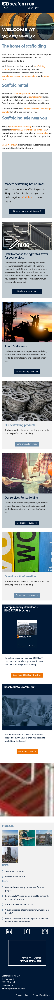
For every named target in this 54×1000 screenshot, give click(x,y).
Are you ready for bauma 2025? (19, 905)
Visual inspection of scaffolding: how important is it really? (27, 911)
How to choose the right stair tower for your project (24, 889)
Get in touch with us (27, 752)
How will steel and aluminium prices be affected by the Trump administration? (26, 920)
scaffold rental (35, 97)
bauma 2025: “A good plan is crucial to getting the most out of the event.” (27, 897)
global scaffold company (20, 127)
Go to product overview (27, 444)
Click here (27, 197)
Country (32, 8)
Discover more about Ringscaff (27, 211)
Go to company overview (27, 372)
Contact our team (10, 145)
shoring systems (30, 76)
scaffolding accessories (12, 76)
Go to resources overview (27, 595)
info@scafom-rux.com (13, 989)
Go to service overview (27, 523)
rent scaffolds (42, 133)
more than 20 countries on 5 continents (28, 130)
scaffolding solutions (22, 94)
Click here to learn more (27, 291)
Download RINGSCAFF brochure (27, 675)
